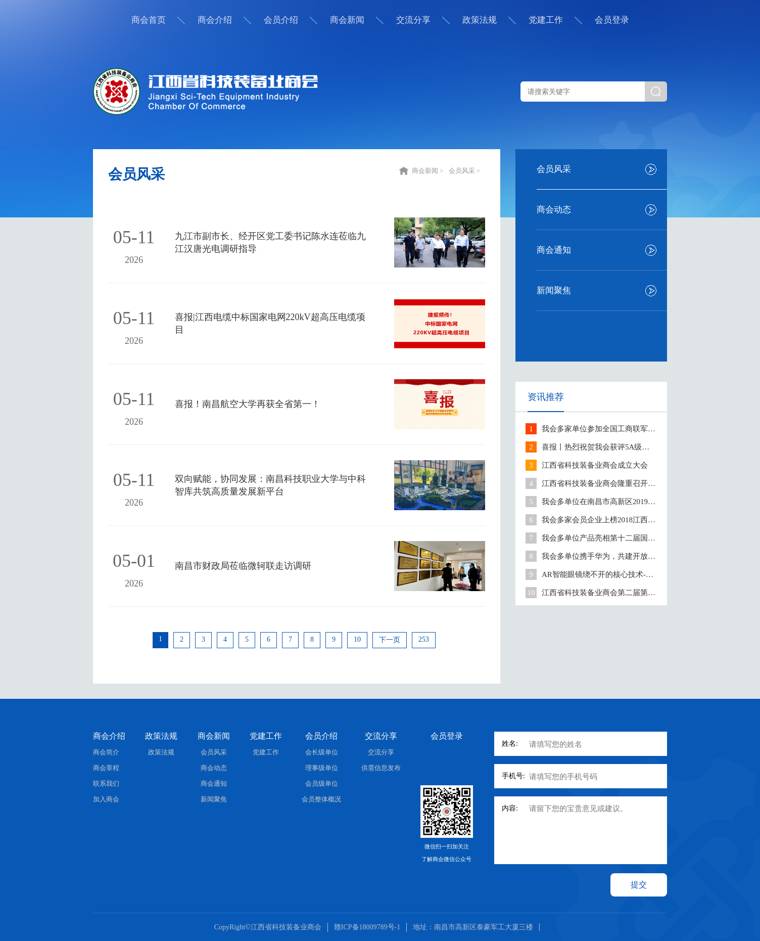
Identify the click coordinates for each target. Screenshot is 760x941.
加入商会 (106, 799)
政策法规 (479, 20)
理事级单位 (321, 768)
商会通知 (554, 250)
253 (423, 639)
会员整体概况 (321, 799)
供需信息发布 (381, 768)
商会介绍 (215, 20)
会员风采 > (465, 170)
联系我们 (106, 783)
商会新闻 (347, 20)
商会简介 (106, 752)
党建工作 (546, 20)
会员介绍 (281, 20)
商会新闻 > (428, 170)
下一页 (389, 640)
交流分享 (413, 20)
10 (357, 639)
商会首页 (148, 20)
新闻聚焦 (554, 290)
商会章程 (106, 768)
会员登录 (612, 20)
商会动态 (554, 209)
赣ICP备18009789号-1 (367, 927)
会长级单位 (321, 752)
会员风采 (554, 169)
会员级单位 (321, 783)
